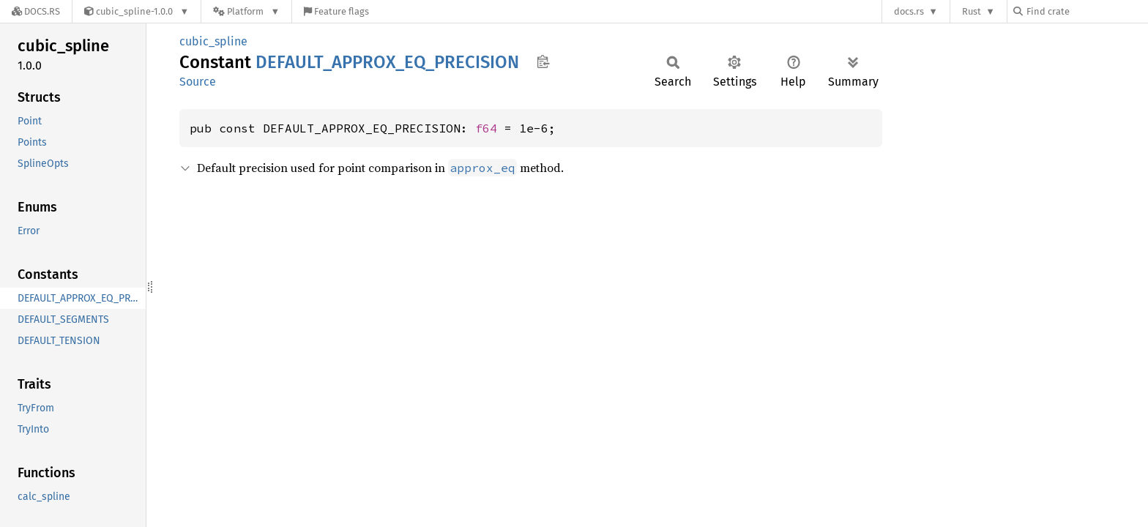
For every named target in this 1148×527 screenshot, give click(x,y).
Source (197, 82)
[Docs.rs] (36, 11)
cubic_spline (213, 41)
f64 (486, 128)
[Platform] (246, 11)
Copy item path (543, 61)
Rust (971, 11)
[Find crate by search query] (1086, 11)
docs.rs (909, 11)
